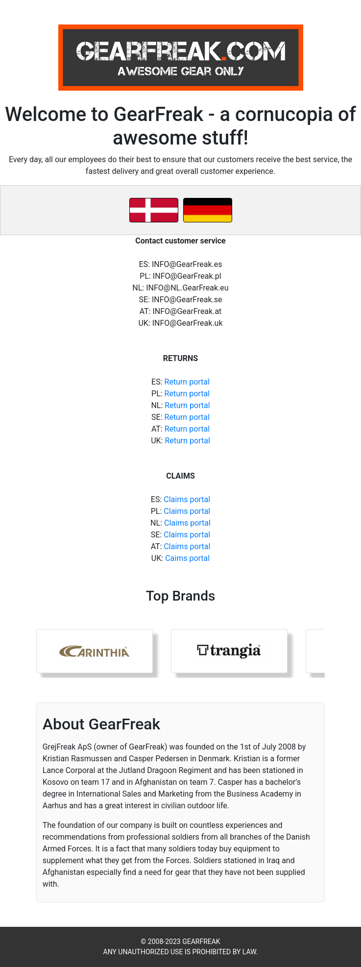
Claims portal (187, 499)
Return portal (187, 382)
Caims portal (187, 558)
